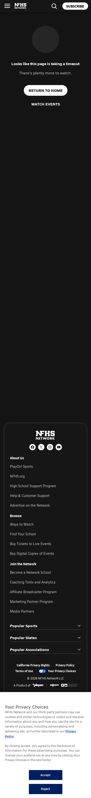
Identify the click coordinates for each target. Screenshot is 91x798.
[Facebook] (32, 447)
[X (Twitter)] (41, 447)
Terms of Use (24, 671)
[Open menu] (7, 5)
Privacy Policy (65, 665)
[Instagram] (50, 447)
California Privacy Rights (33, 665)
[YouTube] (59, 447)
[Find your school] (54, 6)
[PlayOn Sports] (37, 685)
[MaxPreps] (54, 685)
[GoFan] (69, 685)
